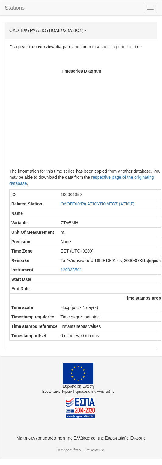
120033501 (71, 269)
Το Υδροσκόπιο (68, 450)
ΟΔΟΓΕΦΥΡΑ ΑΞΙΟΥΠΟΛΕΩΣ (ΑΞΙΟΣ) (97, 204)
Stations (15, 8)
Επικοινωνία (95, 450)
